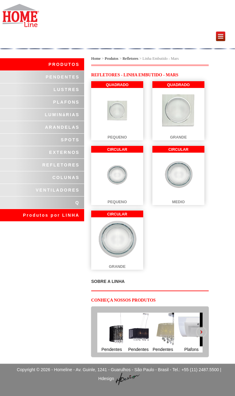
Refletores (130, 58)
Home (96, 58)
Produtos (112, 58)
